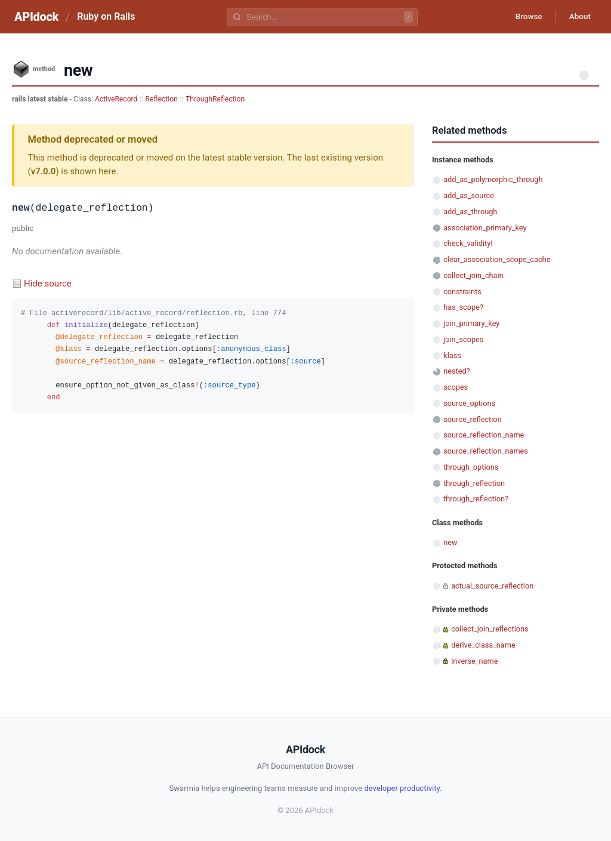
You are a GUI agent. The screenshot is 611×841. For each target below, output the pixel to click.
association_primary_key (484, 227)
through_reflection (474, 483)
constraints (462, 291)
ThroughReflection (215, 99)
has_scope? (463, 307)
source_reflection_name (483, 434)
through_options (470, 467)
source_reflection (472, 419)
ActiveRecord (116, 99)
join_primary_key (471, 323)
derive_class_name (483, 644)
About (578, 16)
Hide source (48, 283)
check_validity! (467, 243)
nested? (456, 370)
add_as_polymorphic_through (492, 179)
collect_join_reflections (490, 628)
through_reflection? (475, 498)
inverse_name (474, 661)
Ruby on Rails (106, 16)
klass (452, 355)
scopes (455, 387)
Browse (524, 16)
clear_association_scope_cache (496, 259)
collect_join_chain (473, 275)
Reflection (162, 99)
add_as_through (470, 211)
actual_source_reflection (492, 585)
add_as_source (468, 195)
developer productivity (402, 788)
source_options (469, 403)
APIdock (36, 17)
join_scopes (463, 339)
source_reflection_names (485, 450)
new (450, 542)
